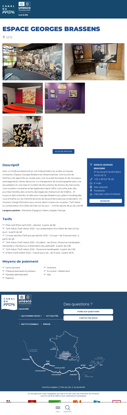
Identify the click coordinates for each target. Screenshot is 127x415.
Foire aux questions (88, 278)
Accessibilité (79, 354)
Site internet (101, 154)
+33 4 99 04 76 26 (104, 146)
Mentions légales (50, 354)
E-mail (97, 150)
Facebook (99, 157)
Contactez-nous (88, 285)
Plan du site (65, 354)
